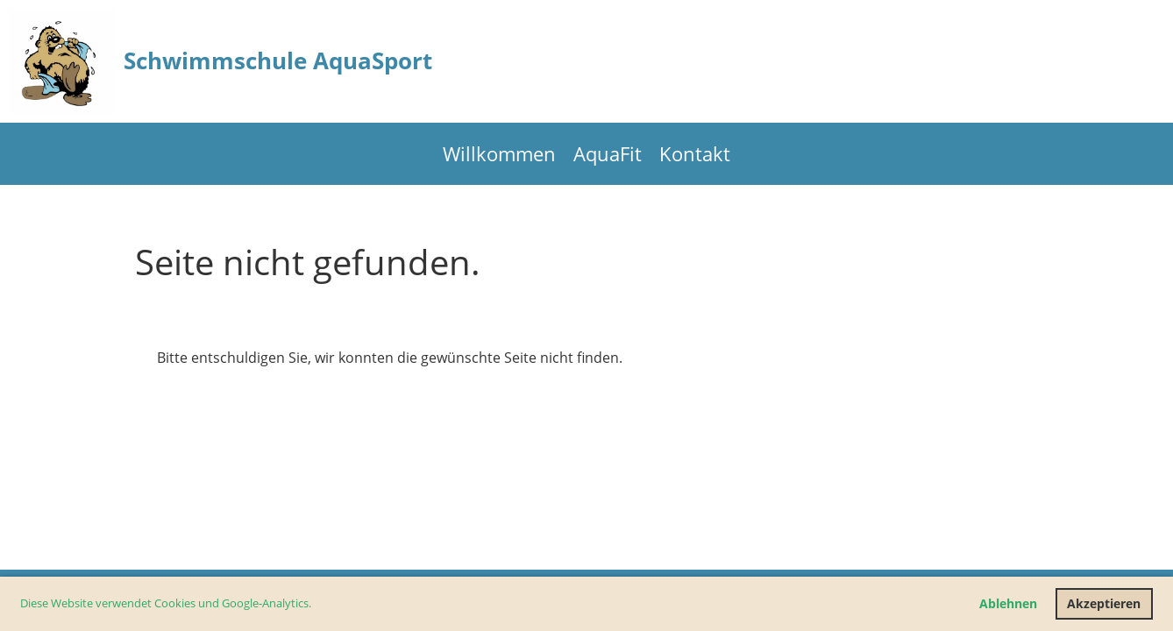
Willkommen (499, 153)
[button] (316, 605)
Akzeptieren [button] (1104, 603)
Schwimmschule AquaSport (278, 60)
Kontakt (694, 153)
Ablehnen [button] (1008, 603)
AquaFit (607, 153)
